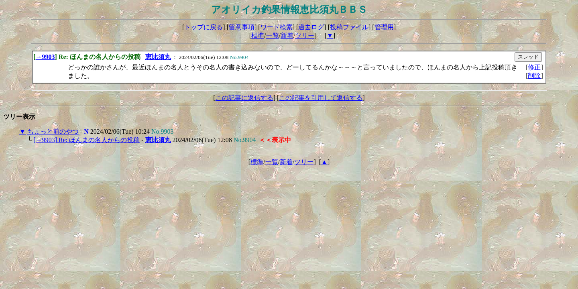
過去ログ (311, 27)
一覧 (272, 35)
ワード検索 (277, 27)
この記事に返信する (244, 97)
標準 (257, 35)
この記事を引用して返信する (320, 97)
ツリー (304, 35)
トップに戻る (203, 27)
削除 (534, 75)
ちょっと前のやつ (53, 131)
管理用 (384, 27)
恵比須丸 (158, 56)
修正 (534, 67)
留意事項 (241, 27)
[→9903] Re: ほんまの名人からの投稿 (86, 139)
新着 (287, 35)
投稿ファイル (349, 27)
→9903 (45, 56)
